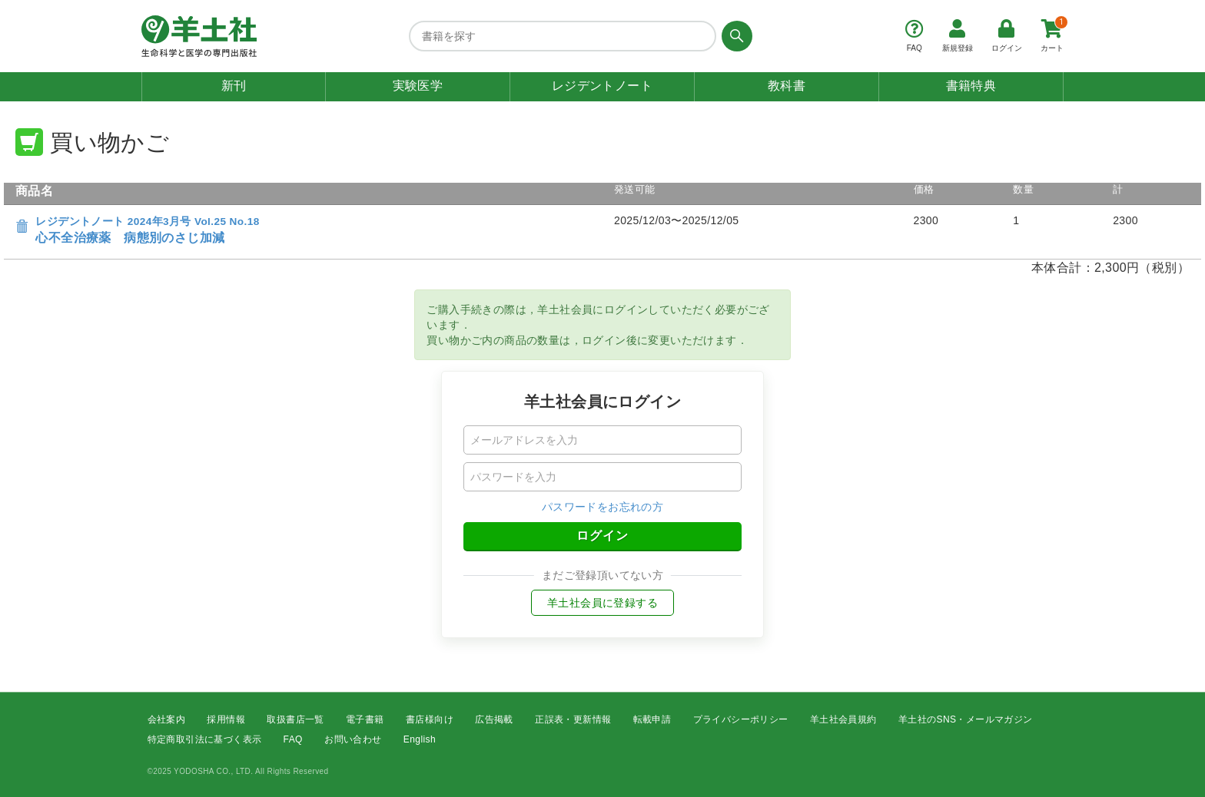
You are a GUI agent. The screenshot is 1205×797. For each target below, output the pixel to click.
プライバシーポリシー (740, 719)
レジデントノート (602, 85)
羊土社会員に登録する (602, 603)
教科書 (786, 85)
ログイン (602, 535)
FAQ (293, 740)
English (419, 740)
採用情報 (226, 719)
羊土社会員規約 (843, 719)
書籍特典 (971, 85)
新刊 (234, 85)
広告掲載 (494, 719)
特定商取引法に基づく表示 (205, 740)
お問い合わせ (352, 740)
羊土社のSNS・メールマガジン (965, 719)
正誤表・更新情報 (573, 719)
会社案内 (167, 719)
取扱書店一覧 (295, 719)
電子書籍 (365, 719)
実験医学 (418, 85)
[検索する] (734, 36)
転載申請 (652, 719)
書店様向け (429, 719)
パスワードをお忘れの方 (602, 507)
